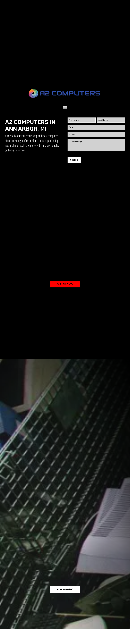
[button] (65, 284)
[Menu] (65, 108)
